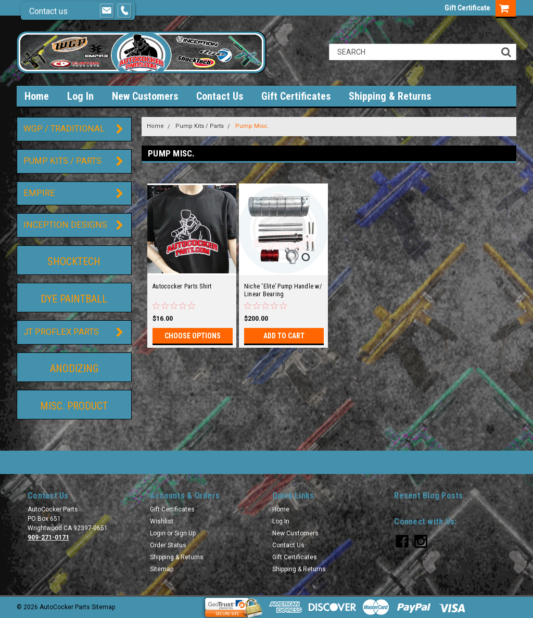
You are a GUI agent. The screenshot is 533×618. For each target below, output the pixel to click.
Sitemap (161, 569)
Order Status (168, 545)
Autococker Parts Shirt (182, 286)
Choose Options (192, 336)
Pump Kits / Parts (62, 161)
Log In (80, 96)
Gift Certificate (467, 8)
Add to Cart (283, 336)
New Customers (145, 96)
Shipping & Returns (390, 96)
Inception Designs (65, 225)
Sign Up (185, 533)
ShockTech (73, 261)
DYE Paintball (74, 299)
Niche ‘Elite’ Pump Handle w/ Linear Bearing (283, 290)
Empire (39, 193)
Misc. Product (74, 406)
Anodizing (74, 368)
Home (36, 96)
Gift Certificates (296, 96)
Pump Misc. (252, 126)
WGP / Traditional (64, 129)
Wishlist (161, 521)
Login (158, 533)
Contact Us (219, 96)
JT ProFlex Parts (61, 332)
